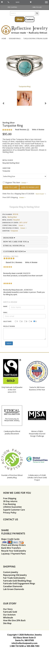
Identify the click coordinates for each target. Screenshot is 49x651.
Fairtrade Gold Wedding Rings (17, 580)
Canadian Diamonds (12, 586)
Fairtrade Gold (10, 611)
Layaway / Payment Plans (13, 553)
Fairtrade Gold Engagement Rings (19, 583)
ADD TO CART (10, 187)
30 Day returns (10, 501)
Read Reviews (20, 129)
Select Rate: (7, 321)
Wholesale (8, 617)
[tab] (24, 237)
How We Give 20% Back (14, 620)
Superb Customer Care (14, 509)
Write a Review (38, 129)
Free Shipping (9, 498)
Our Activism (9, 614)
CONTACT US (10, 519)
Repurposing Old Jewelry (15, 575)
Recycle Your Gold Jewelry (13, 550)
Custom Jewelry (10, 572)
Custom (29, 19)
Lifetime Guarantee (12, 507)
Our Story (8, 609)
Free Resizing (9, 504)
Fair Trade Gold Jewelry (14, 578)
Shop (19, 19)
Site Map (7, 623)
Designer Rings (14, 38)
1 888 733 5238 (17, 646)
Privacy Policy (9, 512)
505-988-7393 (33, 646)
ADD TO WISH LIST (30, 187)
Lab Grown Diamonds (13, 589)
